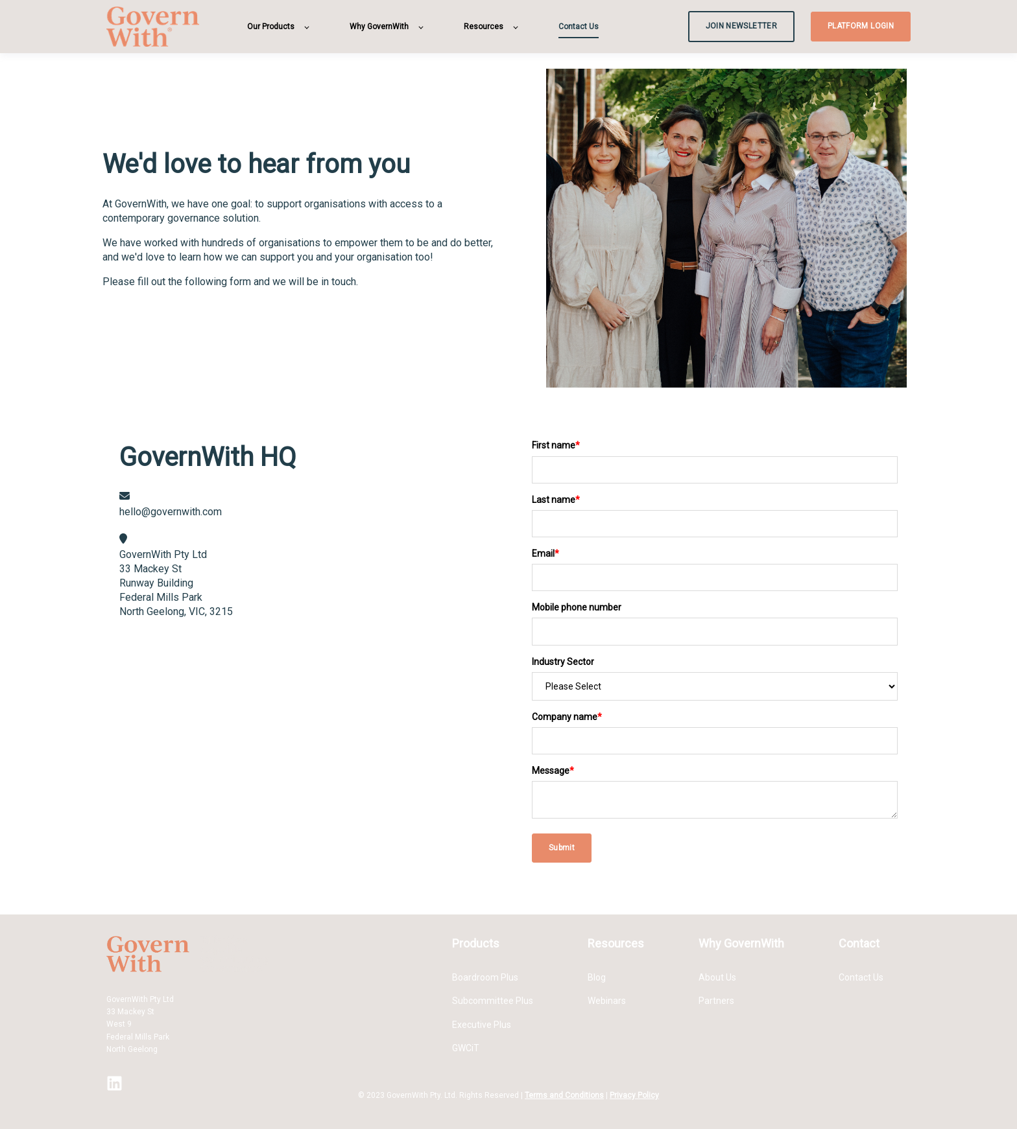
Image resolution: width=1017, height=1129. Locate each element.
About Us (717, 977)
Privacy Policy (634, 1095)
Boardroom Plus (485, 977)
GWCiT (465, 1048)
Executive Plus (481, 1024)
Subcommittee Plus (492, 1000)
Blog (597, 977)
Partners (716, 1000)
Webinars (607, 1000)
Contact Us (861, 977)
